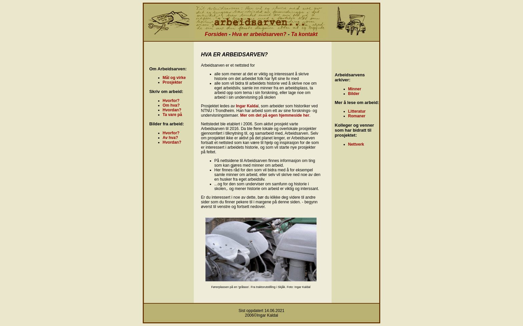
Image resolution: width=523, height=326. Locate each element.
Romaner (357, 116)
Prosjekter (172, 82)
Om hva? (171, 105)
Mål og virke (174, 77)
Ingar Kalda (246, 106)
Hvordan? (172, 110)
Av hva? (170, 137)
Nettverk (356, 144)
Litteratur (357, 111)
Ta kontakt (304, 34)
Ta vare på (172, 114)
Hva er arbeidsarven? (259, 34)
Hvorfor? (171, 100)
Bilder (354, 93)
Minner (354, 89)
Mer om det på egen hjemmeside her (274, 115)
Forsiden (216, 34)
